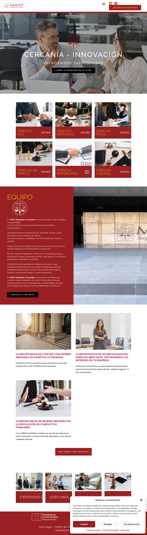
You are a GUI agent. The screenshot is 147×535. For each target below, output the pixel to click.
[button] (141, 500)
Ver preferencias (131, 524)
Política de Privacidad (110, 530)
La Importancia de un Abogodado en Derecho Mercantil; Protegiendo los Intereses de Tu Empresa (102, 357)
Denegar (108, 524)
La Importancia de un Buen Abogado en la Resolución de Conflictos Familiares (43, 424)
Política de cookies (93, 530)
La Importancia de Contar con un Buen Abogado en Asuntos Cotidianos (43, 355)
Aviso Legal (125, 530)
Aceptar (84, 524)
